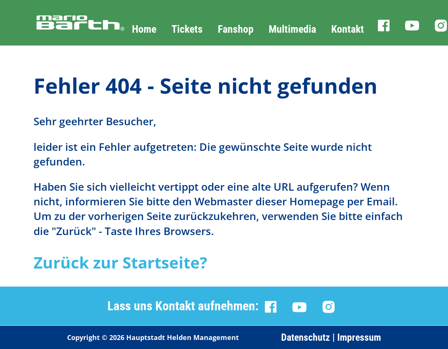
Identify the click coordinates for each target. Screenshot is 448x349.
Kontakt (347, 29)
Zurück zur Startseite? (120, 262)
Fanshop (236, 29)
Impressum (359, 337)
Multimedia (292, 29)
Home (144, 29)
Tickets (187, 29)
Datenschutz (305, 337)
